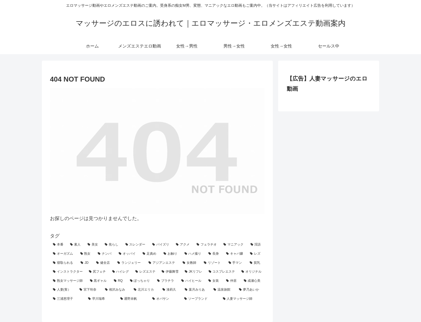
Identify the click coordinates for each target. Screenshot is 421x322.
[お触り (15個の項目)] (171, 254)
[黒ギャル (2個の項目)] (99, 281)
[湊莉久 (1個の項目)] (170, 290)
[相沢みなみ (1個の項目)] (116, 290)
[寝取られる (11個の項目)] (63, 263)
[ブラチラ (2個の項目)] (166, 281)
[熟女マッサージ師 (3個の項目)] (68, 281)
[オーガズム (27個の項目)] (63, 254)
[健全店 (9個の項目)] (104, 263)
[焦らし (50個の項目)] (112, 245)
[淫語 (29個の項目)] (256, 245)
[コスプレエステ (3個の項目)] (222, 272)
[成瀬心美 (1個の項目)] (252, 281)
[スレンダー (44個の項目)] (136, 245)
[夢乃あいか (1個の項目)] (250, 290)
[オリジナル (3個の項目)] (251, 272)
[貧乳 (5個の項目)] (255, 263)
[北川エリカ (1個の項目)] (145, 290)
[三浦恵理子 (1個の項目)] (67, 299)
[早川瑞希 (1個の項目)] (101, 299)
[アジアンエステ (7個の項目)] (162, 263)
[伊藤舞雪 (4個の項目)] (170, 272)
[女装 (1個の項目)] (214, 281)
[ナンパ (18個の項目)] (105, 254)
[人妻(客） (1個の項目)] (63, 290)
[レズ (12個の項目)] (256, 254)
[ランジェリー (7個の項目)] (130, 263)
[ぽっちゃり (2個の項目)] (141, 281)
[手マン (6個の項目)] (236, 263)
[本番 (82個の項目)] (58, 245)
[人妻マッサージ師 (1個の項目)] (242, 299)
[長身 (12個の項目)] (214, 254)
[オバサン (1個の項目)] (165, 299)
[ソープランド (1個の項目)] (200, 299)
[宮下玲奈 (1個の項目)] (89, 290)
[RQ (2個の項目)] (118, 281)
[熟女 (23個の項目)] (86, 254)
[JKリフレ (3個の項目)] (193, 272)
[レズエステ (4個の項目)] (145, 272)
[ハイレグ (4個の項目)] (121, 272)
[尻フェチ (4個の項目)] (97, 272)
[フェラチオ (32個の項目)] (207, 245)
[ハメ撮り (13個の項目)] (193, 254)
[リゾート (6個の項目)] (213, 263)
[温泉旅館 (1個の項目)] (223, 290)
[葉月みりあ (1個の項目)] (196, 290)
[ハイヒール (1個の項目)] (192, 281)
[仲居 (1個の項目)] (232, 281)
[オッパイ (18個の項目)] (127, 254)
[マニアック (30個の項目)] (234, 245)
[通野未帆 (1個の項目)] (133, 299)
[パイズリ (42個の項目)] (161, 245)
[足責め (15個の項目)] (150, 254)
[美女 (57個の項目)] (93, 245)
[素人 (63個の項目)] (76, 245)
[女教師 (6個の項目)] (190, 263)
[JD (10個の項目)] (85, 263)
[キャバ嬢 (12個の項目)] (235, 254)
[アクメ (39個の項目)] (183, 245)
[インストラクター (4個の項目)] (67, 272)
